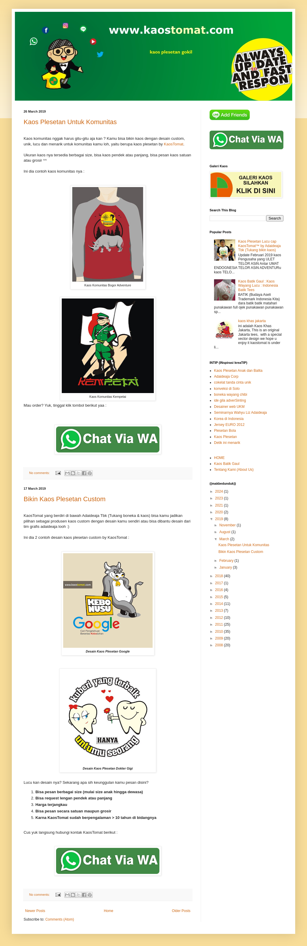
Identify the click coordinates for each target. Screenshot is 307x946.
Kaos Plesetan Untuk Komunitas (70, 122)
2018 (219, 576)
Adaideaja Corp (226, 376)
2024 (219, 491)
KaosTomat (173, 144)
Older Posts (181, 911)
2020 (219, 512)
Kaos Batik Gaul (226, 464)
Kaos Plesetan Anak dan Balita (238, 371)
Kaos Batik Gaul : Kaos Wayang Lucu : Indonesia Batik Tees (258, 285)
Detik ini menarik (227, 443)
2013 (219, 611)
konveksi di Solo (227, 389)
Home (108, 911)
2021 (219, 505)
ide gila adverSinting (230, 400)
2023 (219, 498)
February (226, 561)
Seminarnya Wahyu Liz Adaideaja (240, 412)
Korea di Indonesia (229, 419)
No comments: (40, 473)
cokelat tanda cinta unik (232, 382)
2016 (219, 590)
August (225, 532)
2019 (219, 519)
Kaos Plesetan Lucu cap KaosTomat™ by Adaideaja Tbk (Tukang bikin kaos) (259, 245)
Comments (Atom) (59, 919)
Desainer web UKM (229, 407)
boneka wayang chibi (230, 394)
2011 (219, 624)
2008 (219, 645)
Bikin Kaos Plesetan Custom (65, 499)
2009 (219, 638)
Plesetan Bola (225, 431)
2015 (219, 597)
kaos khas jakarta (252, 321)
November (228, 525)
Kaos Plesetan (225, 437)
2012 (219, 618)
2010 (219, 631)
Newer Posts (35, 911)
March (224, 539)
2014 (219, 604)
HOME (219, 458)
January (226, 567)
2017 (219, 583)
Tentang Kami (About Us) (234, 470)
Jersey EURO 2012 (229, 425)
